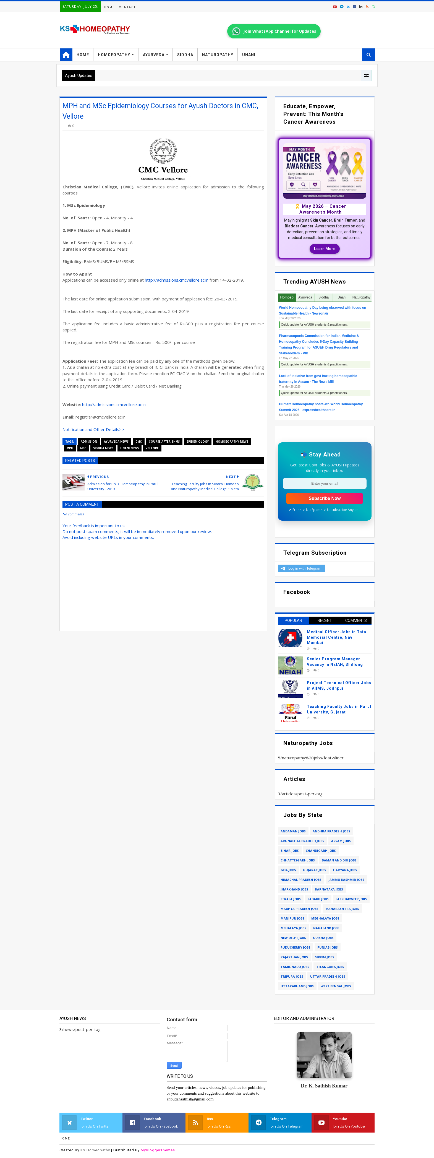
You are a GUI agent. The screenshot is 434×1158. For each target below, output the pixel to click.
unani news (129, 448)
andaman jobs (293, 831)
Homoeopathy (114, 55)
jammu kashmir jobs (346, 879)
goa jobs (288, 870)
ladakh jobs (318, 899)
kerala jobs (291, 899)
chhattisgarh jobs (298, 860)
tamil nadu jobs (295, 967)
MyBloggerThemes (158, 1150)
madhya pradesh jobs (299, 909)
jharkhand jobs (294, 889)
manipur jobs (292, 918)
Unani (248, 55)
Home (109, 7)
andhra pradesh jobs (331, 831)
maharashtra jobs (342, 909)
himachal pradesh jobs (301, 879)
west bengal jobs (336, 986)
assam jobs (341, 841)
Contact (127, 7)
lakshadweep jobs (351, 899)
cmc (138, 441)
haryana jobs (345, 870)
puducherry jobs (295, 947)
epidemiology (198, 441)
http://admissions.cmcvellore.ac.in (176, 280)
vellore (152, 448)
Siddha (185, 55)
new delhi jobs (293, 938)
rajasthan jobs (294, 957)
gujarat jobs (314, 870)
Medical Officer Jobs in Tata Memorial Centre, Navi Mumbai (336, 637)
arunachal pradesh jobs (302, 841)
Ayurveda (153, 55)
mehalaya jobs (293, 928)
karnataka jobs (329, 889)
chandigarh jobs (321, 850)
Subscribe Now (325, 498)
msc (83, 448)
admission (89, 441)
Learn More (324, 248)
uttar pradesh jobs (327, 976)
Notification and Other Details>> (93, 429)
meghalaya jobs (325, 918)
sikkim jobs (324, 957)
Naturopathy (217, 55)
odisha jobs (323, 938)
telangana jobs (330, 967)
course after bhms (164, 441)
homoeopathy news (232, 441)
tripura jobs (292, 976)
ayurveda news (116, 441)
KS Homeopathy (95, 1150)
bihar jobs (290, 850)
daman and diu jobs (339, 860)
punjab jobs (327, 947)
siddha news (103, 448)
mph (70, 448)
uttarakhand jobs (297, 986)
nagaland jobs (326, 928)
